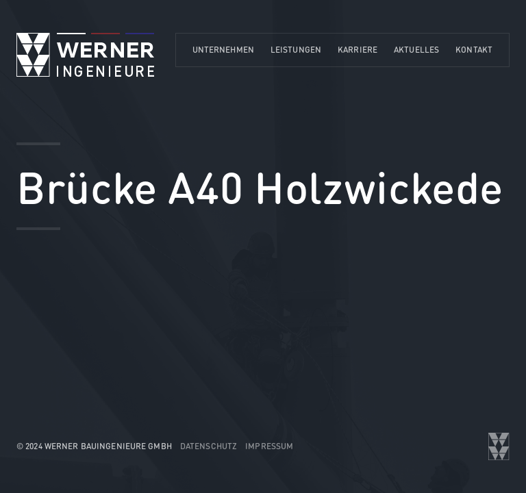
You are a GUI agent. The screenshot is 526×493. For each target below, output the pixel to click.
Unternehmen (223, 50)
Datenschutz (208, 446)
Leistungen (296, 50)
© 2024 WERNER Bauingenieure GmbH (94, 446)
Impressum (269, 446)
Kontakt (473, 50)
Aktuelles (416, 50)
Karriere (357, 50)
